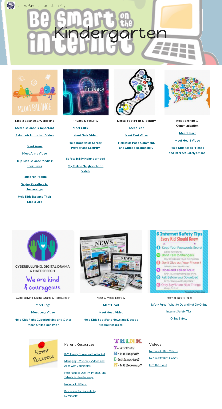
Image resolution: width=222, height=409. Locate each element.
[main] (111, 32)
